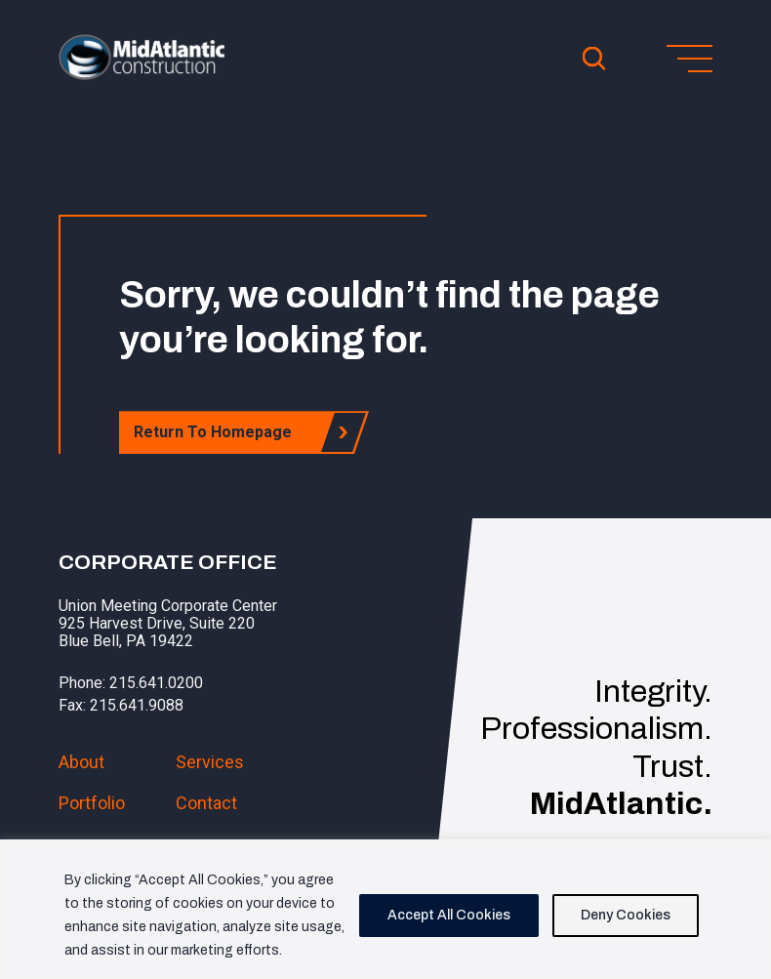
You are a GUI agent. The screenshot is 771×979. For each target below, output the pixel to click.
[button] (141, 74)
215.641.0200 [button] (156, 682)
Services (210, 762)
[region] (385, 909)
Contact (206, 803)
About (81, 762)
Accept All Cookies (448, 915)
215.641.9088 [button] (136, 705)
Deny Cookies (625, 915)
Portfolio (92, 803)
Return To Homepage (218, 432)
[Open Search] (594, 58)
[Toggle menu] (689, 58)
